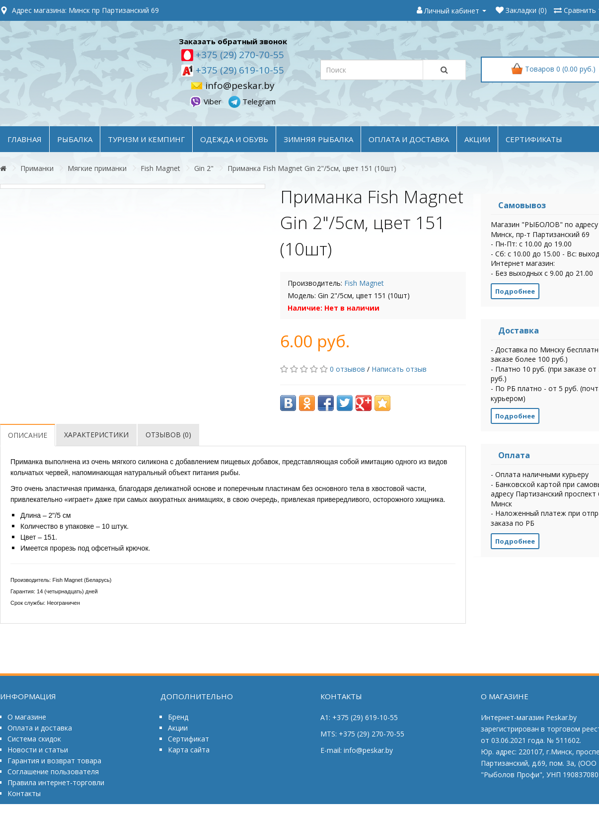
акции (477, 139)
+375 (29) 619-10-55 (238, 70)
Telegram (252, 101)
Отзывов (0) (168, 434)
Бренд (178, 717)
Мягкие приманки (97, 168)
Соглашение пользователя (53, 771)
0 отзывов (347, 369)
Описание (27, 435)
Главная (24, 139)
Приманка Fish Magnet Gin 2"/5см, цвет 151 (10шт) (311, 168)
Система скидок (34, 738)
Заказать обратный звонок (233, 41)
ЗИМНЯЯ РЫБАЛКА (318, 139)
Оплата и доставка (39, 728)
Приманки (37, 168)
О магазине (26, 717)
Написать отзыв (399, 369)
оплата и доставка (409, 139)
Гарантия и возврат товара (54, 760)
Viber (207, 101)
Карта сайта (189, 749)
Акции (178, 728)
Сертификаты (534, 139)
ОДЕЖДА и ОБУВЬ (234, 139)
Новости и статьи (37, 749)
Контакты (24, 793)
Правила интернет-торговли (55, 782)
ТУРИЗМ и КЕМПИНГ (146, 139)
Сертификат (188, 738)
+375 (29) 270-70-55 (238, 54)
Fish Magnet (160, 168)
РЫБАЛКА (74, 139)
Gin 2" (204, 168)
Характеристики (96, 434)
